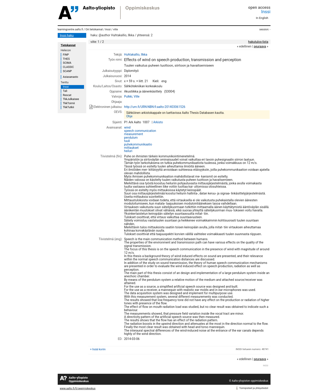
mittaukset (131, 147)
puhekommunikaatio (138, 144)
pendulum (131, 137)
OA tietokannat (94, 29)
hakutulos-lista (258, 42)
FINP (66, 54)
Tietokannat (68, 45)
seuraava (260, 46)
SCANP (67, 71)
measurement (133, 134)
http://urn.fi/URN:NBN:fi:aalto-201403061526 (154, 107)
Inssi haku (67, 35)
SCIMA (67, 62)
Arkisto (158, 122)
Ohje (129, 116)
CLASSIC (68, 67)
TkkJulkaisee (71, 99)
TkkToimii (69, 103)
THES (66, 58)
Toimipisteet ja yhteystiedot (253, 388)
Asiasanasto (70, 76)
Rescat (67, 95)
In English (262, 18)
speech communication (140, 130)
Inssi (266, 11)
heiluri (128, 151)
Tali (65, 91)
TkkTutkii (68, 107)
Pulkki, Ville (131, 96)
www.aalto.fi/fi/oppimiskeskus (78, 388)
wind (127, 127)
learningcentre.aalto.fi (70, 29)
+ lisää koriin (98, 349)
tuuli (127, 141)
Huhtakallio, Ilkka (135, 54)
